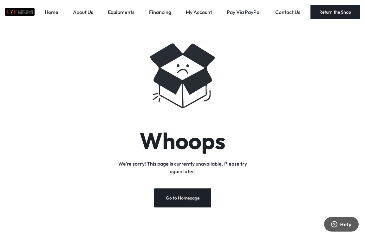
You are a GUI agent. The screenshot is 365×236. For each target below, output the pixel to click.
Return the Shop (335, 12)
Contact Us (287, 12)
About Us (83, 12)
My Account (199, 12)
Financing (160, 12)
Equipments (121, 12)
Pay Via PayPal (244, 12)
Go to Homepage (182, 198)
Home (51, 12)
